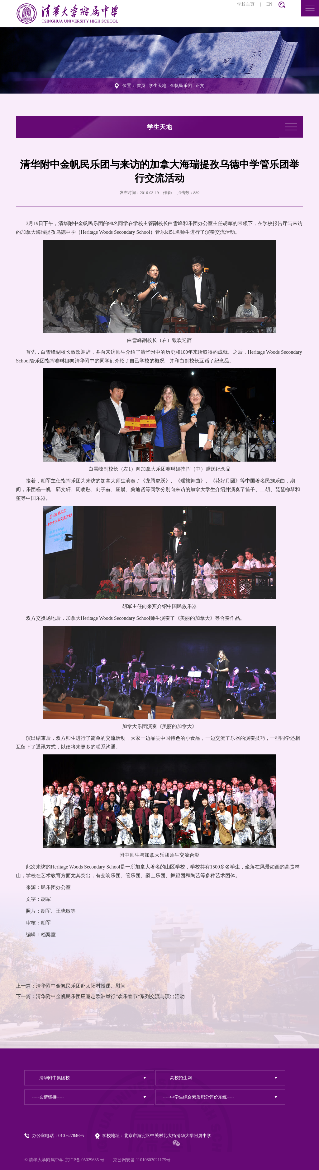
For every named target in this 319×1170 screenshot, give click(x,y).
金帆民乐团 (181, 85)
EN (269, 4)
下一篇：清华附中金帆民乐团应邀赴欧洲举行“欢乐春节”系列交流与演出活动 (100, 996)
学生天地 (157, 85)
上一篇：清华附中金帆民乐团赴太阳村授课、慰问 (71, 985)
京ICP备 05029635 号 (84, 1160)
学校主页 (246, 4)
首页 (141, 85)
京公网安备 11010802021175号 (141, 1160)
